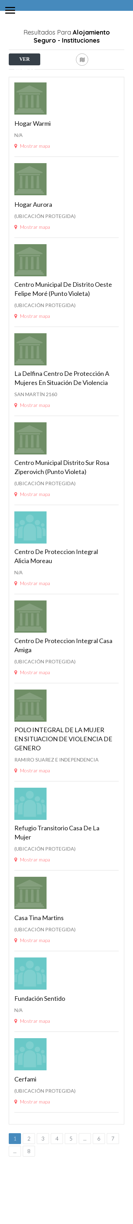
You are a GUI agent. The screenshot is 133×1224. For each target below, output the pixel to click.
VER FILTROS (24, 61)
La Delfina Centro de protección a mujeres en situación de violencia (61, 414)
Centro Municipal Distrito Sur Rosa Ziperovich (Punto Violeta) (61, 503)
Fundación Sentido (39, 1035)
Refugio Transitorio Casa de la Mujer (56, 869)
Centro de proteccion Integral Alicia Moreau (56, 592)
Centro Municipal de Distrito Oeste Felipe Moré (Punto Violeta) (63, 325)
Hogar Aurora (33, 241)
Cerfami (25, 1116)
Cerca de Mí (43, 75)
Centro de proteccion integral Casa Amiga (63, 681)
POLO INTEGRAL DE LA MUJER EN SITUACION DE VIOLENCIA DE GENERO (63, 775)
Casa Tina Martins (39, 954)
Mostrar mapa (32, 182)
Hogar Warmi (32, 160)
